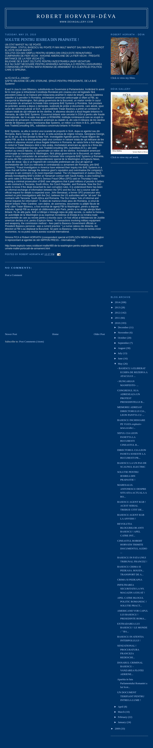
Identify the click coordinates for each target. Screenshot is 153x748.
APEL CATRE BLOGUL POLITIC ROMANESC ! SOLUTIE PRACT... (132, 601)
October (122, 337)
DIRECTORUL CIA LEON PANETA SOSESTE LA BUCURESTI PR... (131, 453)
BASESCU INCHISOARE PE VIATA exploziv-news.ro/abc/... (131, 424)
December (123, 327)
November (123, 332)
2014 (118, 302)
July (120, 353)
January (122, 722)
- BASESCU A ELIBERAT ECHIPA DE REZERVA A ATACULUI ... (132, 372)
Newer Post (11, 334)
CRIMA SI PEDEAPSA (129, 579)
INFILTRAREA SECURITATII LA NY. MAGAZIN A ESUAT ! (131, 588)
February (123, 716)
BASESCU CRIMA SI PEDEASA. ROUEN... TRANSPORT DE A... (130, 570)
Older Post (99, 334)
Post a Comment (13, 275)
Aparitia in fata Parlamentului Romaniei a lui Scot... (132, 683)
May (120, 363)
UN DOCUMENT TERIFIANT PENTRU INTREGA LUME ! (130, 696)
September (124, 342)
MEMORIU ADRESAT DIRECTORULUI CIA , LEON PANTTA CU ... (131, 411)
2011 (118, 317)
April (121, 706)
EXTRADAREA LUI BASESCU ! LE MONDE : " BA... (132, 627)
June (120, 358)
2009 (118, 728)
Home (55, 334)
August (122, 348)
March (121, 711)
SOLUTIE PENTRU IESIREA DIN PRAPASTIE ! (128, 475)
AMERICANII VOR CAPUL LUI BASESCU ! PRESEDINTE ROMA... (132, 614)
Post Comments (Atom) (31, 341)
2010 (118, 322)
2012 (118, 312)
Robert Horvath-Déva (76, 16)
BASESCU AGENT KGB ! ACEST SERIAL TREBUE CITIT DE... (131, 505)
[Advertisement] (35, 304)
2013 (118, 307)
